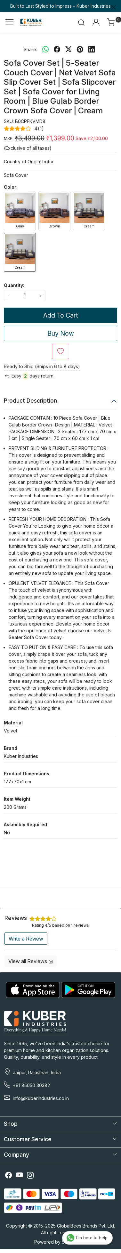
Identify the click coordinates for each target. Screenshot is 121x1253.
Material (13, 722)
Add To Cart (60, 315)
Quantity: (14, 285)
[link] (81, 22)
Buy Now (60, 333)
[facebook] (57, 49)
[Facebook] (8, 1176)
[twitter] (68, 49)
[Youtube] (19, 1176)
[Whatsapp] (45, 49)
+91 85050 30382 (31, 1085)
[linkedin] (91, 49)
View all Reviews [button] (30, 961)
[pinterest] (80, 49)
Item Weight (17, 799)
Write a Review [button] (26, 938)
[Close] (113, 7)
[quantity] (24, 295)
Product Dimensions (26, 773)
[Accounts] (95, 22)
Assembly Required (25, 824)
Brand (10, 748)
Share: (30, 49)
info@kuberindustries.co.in (41, 1098)
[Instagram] (30, 1176)
